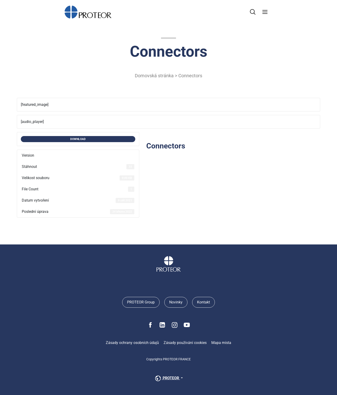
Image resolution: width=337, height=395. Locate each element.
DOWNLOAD (78, 139)
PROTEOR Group (141, 302)
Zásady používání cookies (185, 342)
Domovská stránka (154, 75)
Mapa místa (221, 342)
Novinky (176, 302)
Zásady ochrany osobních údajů (132, 342)
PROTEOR (167, 378)
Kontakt (203, 302)
